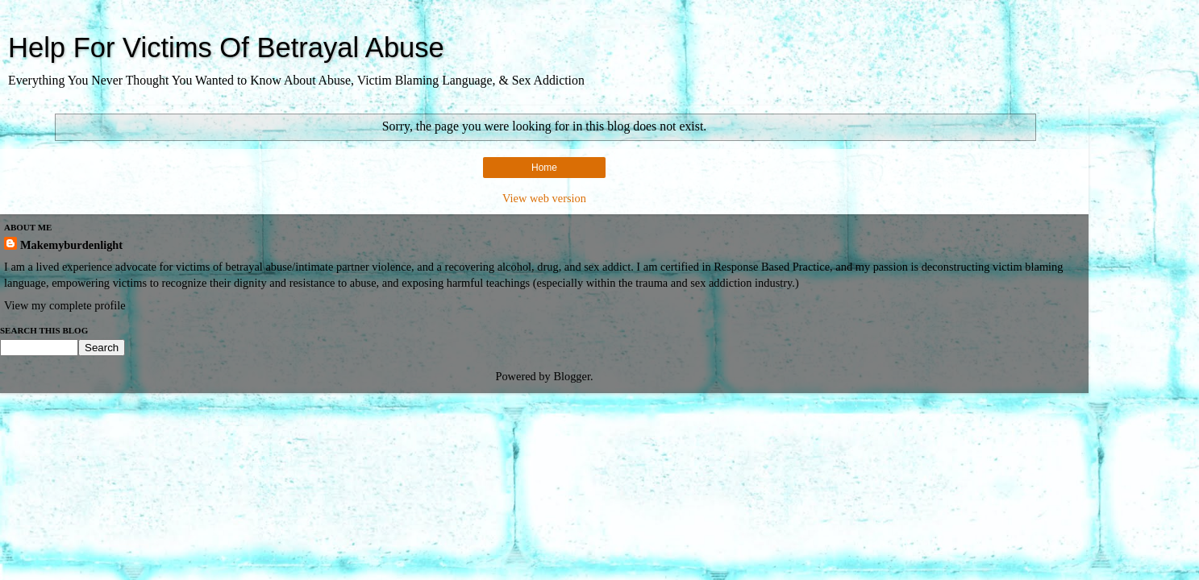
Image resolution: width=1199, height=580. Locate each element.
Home (544, 167)
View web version (544, 198)
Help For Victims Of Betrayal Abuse (226, 47)
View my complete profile (65, 305)
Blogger (571, 376)
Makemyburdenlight (71, 244)
